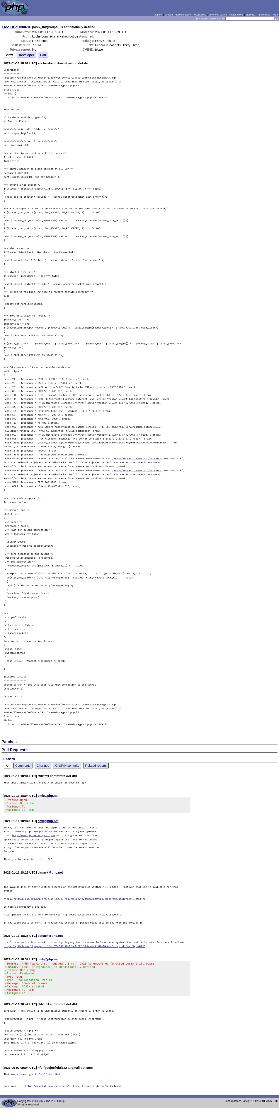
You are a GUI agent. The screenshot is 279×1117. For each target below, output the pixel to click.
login (275, 14)
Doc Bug (10, 27)
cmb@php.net (48, 795)
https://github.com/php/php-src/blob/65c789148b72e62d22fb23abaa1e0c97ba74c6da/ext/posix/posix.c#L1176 (74, 901)
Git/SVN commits (67, 765)
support (169, 14)
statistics (250, 14)
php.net (158, 14)
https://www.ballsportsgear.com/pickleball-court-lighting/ (65, 1095)
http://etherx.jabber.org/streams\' (138, 458)
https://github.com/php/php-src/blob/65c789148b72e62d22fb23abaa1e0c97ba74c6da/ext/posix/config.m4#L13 (74, 948)
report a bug (200, 14)
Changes (43, 765)
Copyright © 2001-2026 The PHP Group (41, 1110)
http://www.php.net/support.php (33, 837)
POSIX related (105, 41)
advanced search (218, 14)
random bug (264, 14)
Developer (26, 55)
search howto (236, 14)
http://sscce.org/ (111, 917)
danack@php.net (50, 875)
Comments (23, 765)
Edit (43, 55)
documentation (183, 14)
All (7, 765)
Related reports (96, 765)
